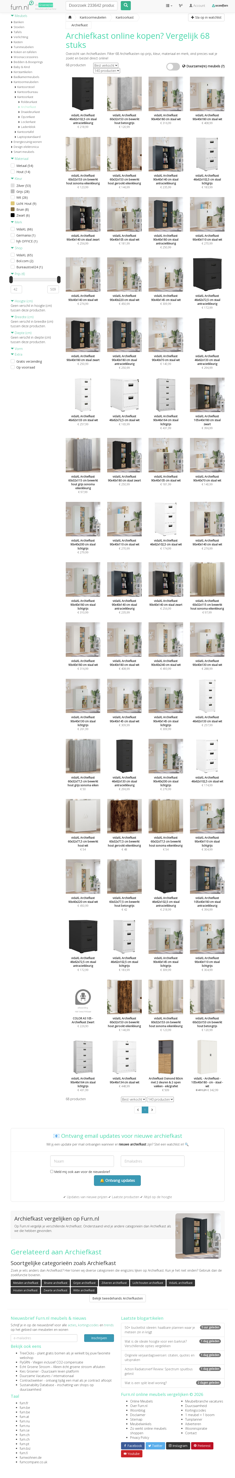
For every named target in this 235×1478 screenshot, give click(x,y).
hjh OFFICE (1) (27, 241)
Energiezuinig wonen (26, 142)
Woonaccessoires (24, 57)
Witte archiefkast (84, 1290)
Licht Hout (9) (26, 203)
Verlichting (19, 37)
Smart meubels (22, 152)
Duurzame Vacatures (35, 1376)
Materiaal (19, 158)
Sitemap (136, 1419)
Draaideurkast (29, 112)
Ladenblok (26, 127)
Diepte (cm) (21, 333)
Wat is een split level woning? (173, 1383)
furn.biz (25, 1448)
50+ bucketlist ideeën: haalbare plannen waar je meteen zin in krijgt (173, 1329)
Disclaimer (137, 1415)
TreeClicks (27, 1353)
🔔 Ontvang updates (117, 1180)
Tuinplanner (193, 1419)
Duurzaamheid (196, 1406)
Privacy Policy (139, 1437)
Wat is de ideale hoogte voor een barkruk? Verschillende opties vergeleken (173, 1343)
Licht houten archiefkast (148, 1283)
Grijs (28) (23, 191)
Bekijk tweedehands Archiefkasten (117, 1298)
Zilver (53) (23, 185)
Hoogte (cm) (22, 301)
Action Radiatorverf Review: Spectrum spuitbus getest (173, 1371)
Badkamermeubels (25, 77)
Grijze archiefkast (84, 1283)
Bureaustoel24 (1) (29, 267)
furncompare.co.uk (33, 1462)
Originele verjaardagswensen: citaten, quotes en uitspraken (173, 1357)
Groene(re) (46, 5)
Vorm (17, 349)
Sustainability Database (37, 1385)
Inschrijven (99, 1338)
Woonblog (137, 1410)
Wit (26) (22, 197)
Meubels (19, 16)
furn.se (25, 1430)
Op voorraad (25, 367)
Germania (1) (25, 235)
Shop (17, 248)
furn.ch (25, 1435)
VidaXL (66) (24, 229)
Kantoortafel (24, 132)
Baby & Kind (20, 67)
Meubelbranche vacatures (204, 1401)
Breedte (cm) (22, 317)
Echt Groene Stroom (35, 1367)
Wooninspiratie (196, 1428)
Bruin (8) (22, 209)
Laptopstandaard (27, 137)
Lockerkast (26, 122)
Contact (191, 1433)
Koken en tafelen (24, 52)
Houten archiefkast (25, 1290)
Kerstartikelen (21, 72)
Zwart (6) (23, 215)
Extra (16, 354)
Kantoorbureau (26, 92)
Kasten (17, 42)
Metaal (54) (24, 166)
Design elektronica (25, 147)
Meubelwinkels (141, 1424)
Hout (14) (23, 172)
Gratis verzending (29, 361)
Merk (16, 222)
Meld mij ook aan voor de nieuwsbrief (80, 1172)
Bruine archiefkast (55, 1283)
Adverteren (193, 1424)
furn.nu (25, 1421)
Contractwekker (31, 1380)
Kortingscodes (195, 1410)
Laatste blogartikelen (142, 1318)
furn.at (24, 1416)
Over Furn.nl (138, 1406)
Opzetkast (26, 117)
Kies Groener (29, 1371)
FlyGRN (25, 1362)
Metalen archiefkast (25, 1283)
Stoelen (17, 27)
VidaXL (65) (24, 255)
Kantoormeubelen (24, 82)
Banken (17, 22)
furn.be (25, 1407)
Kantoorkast (23, 97)
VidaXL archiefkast (180, 1283)
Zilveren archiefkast (114, 1283)
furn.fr (24, 1403)
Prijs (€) (18, 274)
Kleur (16, 178)
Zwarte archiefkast (55, 1290)
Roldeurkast (27, 102)
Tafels (16, 32)
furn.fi (24, 1453)
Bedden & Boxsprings (27, 62)
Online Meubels (141, 1401)
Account (197, 5)
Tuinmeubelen (22, 47)
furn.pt (24, 1444)
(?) (223, 66)
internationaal (63, 1376)
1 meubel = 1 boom (200, 1415)
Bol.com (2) (24, 261)
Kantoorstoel (24, 87)
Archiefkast (27, 107)
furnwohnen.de (31, 1457)
